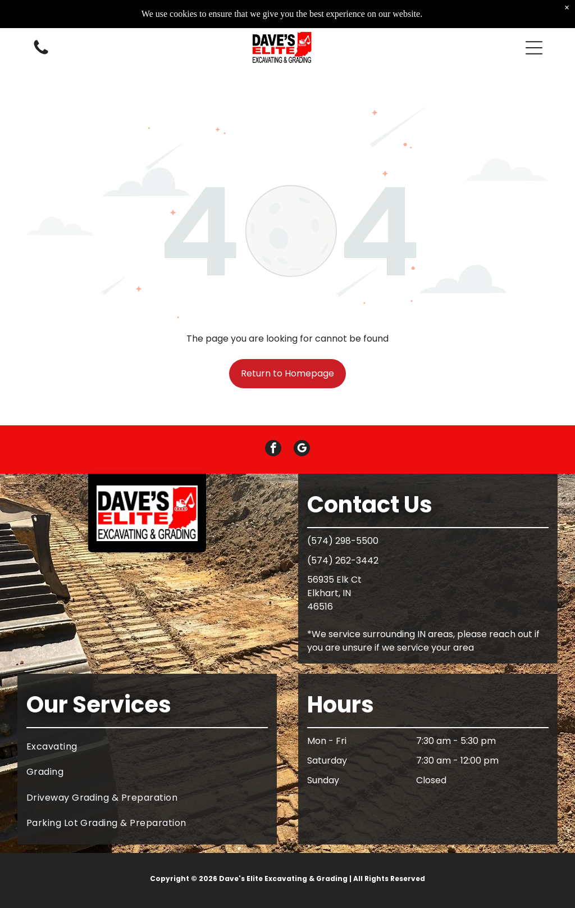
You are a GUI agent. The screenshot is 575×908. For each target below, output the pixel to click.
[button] (534, 46)
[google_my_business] (302, 449)
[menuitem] (147, 746)
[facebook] (273, 449)
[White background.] (41, 52)
